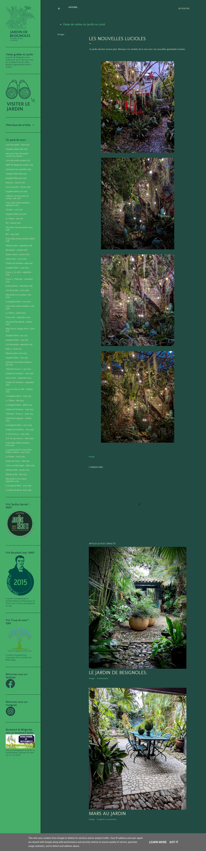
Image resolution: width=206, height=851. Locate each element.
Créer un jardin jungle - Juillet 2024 (20, 465)
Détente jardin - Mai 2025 (16, 474)
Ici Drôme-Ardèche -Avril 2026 (18, 490)
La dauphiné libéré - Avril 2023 (18, 396)
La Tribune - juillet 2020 (15, 313)
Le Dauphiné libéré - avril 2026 (18, 485)
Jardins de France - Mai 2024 (17, 461)
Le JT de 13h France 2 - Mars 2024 (20, 438)
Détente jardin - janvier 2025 (17, 470)
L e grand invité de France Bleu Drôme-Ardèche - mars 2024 (19, 451)
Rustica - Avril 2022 (13, 349)
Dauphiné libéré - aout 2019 (17, 268)
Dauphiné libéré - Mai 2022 (17, 358)
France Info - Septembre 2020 (18, 317)
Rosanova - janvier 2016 (15, 182)
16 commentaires (102, 678)
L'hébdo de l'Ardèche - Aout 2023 (19, 409)
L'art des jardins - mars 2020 (17, 290)
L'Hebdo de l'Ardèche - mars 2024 (20, 429)
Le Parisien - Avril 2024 (15, 456)
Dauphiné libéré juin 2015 (16, 178)
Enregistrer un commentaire (106, 819)
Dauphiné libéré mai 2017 (16, 214)
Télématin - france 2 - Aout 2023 (19, 414)
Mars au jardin (107, 813)
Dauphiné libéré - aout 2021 (17, 340)
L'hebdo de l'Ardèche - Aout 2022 (19, 373)
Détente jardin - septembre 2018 (19, 245)
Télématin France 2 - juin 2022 (18, 369)
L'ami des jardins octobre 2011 (18, 160)
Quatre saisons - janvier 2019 (17, 254)
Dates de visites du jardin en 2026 (84, 24)
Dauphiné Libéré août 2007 (17, 149)
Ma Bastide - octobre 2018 (16, 250)
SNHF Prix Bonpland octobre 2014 (19, 165)
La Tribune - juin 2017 (14, 218)
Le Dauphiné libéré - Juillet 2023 (19, 405)
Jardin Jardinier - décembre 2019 (19, 286)
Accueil (73, 7)
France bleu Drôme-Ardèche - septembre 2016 (18, 204)
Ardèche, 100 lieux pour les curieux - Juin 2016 (17, 197)
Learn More (158, 842)
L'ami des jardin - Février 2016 (18, 187)
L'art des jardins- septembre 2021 (19, 344)
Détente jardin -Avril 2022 (16, 353)
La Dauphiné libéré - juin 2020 (18, 301)
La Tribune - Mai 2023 (15, 400)
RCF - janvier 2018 (13, 223)
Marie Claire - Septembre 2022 (18, 378)
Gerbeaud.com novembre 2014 (18, 169)
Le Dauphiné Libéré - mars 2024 (19, 425)
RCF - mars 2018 (12, 234)
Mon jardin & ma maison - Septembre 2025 (17, 480)
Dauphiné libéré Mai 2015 (16, 174)
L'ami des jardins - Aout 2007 (17, 145)
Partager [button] (60, 34)
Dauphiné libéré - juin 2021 (16, 335)
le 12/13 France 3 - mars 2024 (17, 434)
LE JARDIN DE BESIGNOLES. (118, 672)
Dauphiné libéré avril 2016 (16, 191)
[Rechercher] (184, 8)
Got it (174, 842)
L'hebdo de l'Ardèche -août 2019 (19, 263)
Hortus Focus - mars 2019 (16, 259)
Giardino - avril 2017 (14, 209)
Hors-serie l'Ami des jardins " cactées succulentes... (17, 154)
